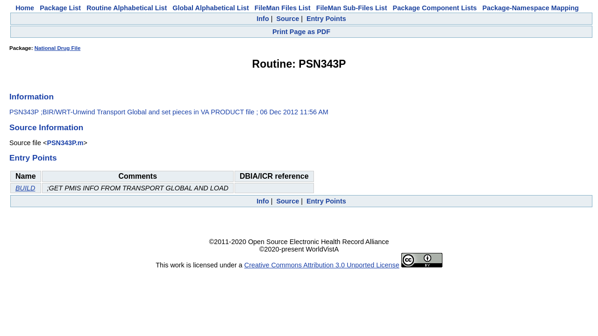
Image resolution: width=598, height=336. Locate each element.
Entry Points (326, 18)
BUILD (25, 188)
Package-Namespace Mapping (531, 8)
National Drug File (58, 48)
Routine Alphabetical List (126, 8)
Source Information (46, 127)
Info (262, 18)
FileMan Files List (283, 8)
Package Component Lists (435, 8)
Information (31, 96)
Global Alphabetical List (210, 8)
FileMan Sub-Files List (351, 8)
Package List (60, 8)
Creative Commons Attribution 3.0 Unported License (321, 265)
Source (287, 18)
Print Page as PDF (301, 31)
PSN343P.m (65, 143)
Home (24, 8)
